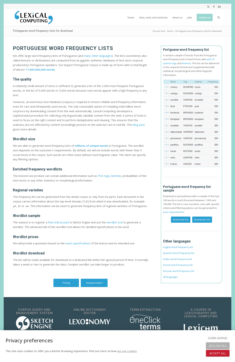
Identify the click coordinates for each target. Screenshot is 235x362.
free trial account (58, 222)
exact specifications (77, 243)
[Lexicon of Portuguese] (191, 123)
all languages (170, 277)
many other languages (98, 56)
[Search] (218, 17)
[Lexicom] (200, 327)
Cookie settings (217, 337)
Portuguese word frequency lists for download (43, 31)
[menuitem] (131, 17)
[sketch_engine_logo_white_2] (34, 323)
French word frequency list (178, 265)
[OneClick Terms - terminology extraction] (145, 322)
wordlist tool (115, 222)
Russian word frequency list (178, 271)
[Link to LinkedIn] (219, 6)
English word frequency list (178, 247)
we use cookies (127, 351)
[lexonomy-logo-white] (89, 321)
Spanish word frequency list (178, 253)
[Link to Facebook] (213, 6)
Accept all (217, 353)
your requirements (173, 212)
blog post (139, 124)
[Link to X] (208, 6)
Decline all (218, 345)
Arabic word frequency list (177, 259)
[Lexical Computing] (34, 17)
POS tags (104, 176)
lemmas (116, 176)
